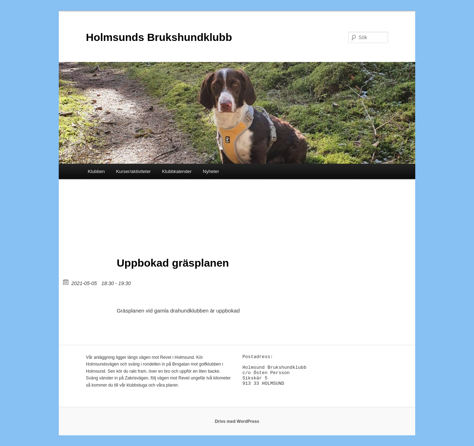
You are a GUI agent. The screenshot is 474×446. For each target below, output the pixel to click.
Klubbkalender (176, 171)
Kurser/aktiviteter (133, 171)
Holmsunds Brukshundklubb (159, 37)
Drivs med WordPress (237, 421)
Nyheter (211, 171)
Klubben (96, 171)
